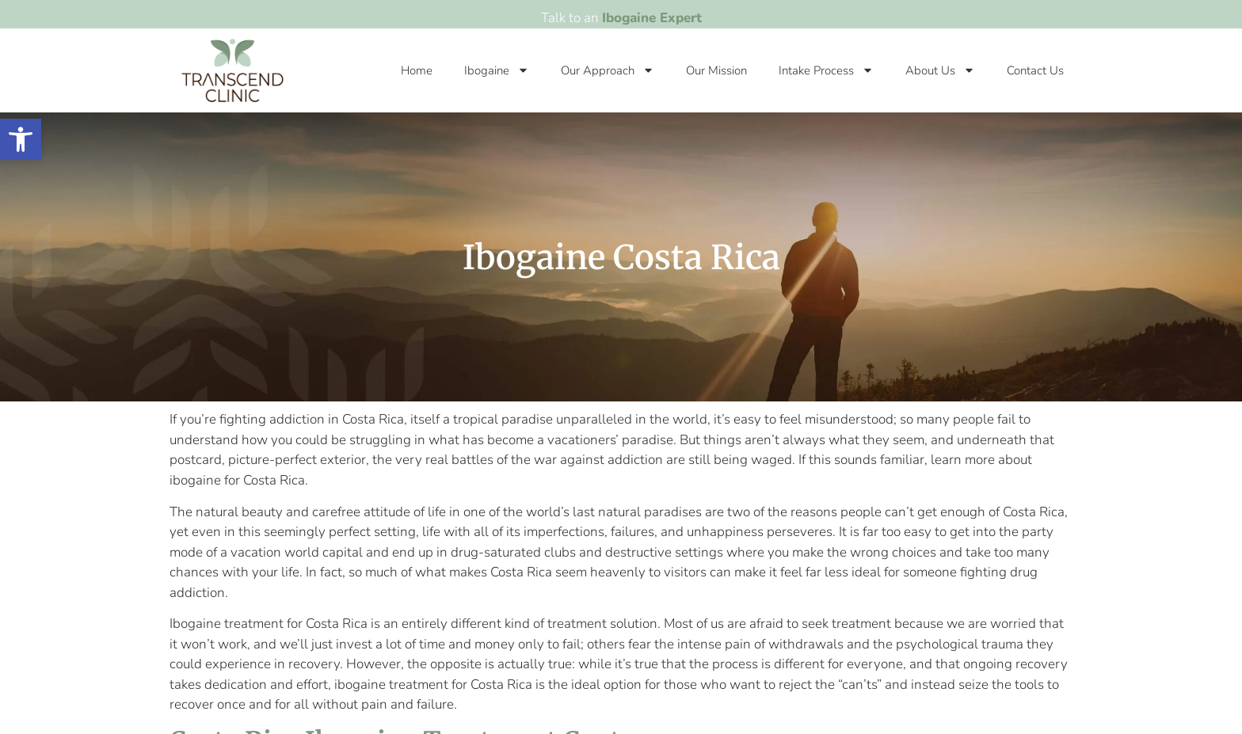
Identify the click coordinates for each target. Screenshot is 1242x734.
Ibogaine (496, 70)
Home (416, 70)
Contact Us (1035, 70)
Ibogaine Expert (652, 18)
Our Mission (716, 70)
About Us (940, 70)
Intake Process (826, 70)
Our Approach (607, 70)
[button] (20, 139)
